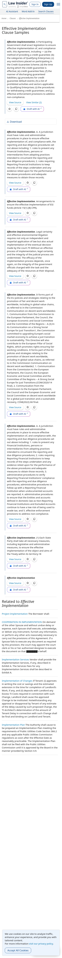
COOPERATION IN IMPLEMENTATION (22, 621)
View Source (15, 102)
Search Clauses (45, 11)
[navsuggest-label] (4, 4)
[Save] (9, 108)
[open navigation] (58, 4)
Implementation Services (15, 659)
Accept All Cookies (18, 950)
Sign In (35, 4)
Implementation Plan (13, 724)
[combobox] (4, 4)
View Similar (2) (34, 102)
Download (14, 121)
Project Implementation (15, 613)
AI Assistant (12, 11)
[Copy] (16, 108)
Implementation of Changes (17, 680)
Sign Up (48, 4)
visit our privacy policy (41, 943)
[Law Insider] (18, 4)
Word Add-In (28, 11)
